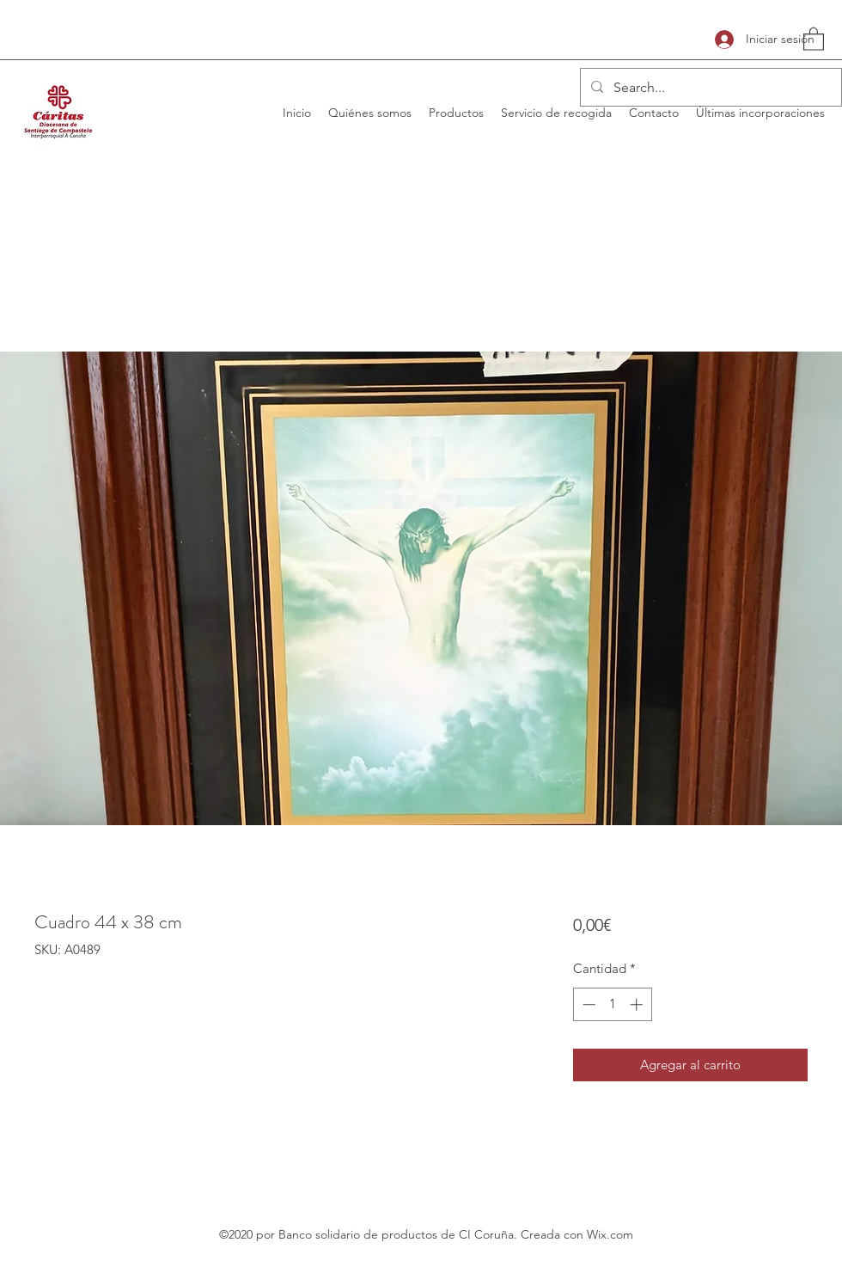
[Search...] (709, 88)
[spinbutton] (612, 1004)
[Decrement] (587, 1004)
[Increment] (638, 1004)
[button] (813, 38)
